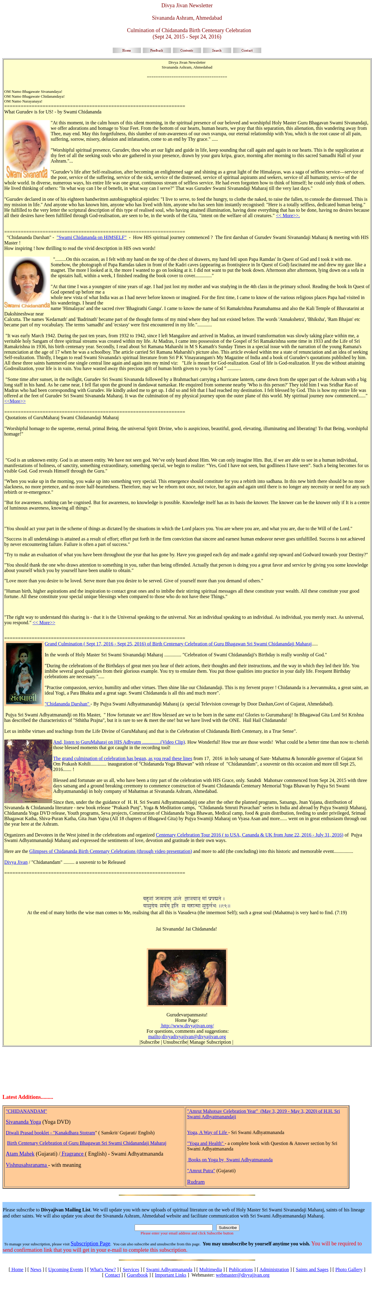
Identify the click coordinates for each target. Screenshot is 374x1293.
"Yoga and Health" (206, 1143)
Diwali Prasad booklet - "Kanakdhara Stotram (50, 1132)
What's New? (103, 1269)
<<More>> (15, 401)
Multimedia (210, 1269)
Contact (112, 1275)
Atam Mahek (20, 1154)
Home (16, 1269)
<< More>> (44, 622)
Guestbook (137, 1275)
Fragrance (72, 1154)
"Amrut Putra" (201, 1170)
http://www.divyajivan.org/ (187, 1025)
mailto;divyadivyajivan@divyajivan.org (187, 1036)
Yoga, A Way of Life (207, 1132)
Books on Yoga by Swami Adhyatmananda (230, 1159)
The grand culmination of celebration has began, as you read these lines (122, 758)
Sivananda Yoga (23, 1122)
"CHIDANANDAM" (26, 1111)
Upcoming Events (65, 1269)
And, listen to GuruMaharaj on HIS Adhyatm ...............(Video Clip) (119, 742)
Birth (12, 1143)
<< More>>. (288, 215)
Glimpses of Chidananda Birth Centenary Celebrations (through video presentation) (110, 851)
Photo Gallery (348, 1269)
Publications (241, 1269)
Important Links (171, 1275)
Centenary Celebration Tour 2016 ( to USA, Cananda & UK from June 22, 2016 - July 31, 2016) (249, 834)
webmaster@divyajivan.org (242, 1275)
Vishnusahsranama (27, 1165)
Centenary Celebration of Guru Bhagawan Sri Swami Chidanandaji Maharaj (92, 1143)
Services (131, 1269)
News (35, 1269)
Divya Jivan (16, 862)
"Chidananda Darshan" (68, 703)
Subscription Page (90, 1244)
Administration (274, 1269)
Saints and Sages (312, 1269)
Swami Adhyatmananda (169, 1269)
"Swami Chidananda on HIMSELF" (91, 237)
